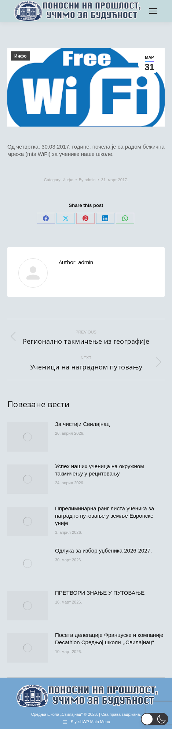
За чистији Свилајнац (82, 424)
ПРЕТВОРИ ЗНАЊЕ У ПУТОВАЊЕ (99, 593)
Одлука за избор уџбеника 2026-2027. (103, 550)
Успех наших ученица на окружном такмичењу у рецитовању (99, 470)
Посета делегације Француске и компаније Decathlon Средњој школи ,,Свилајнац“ (109, 638)
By (87, 180)
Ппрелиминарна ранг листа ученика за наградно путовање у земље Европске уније (104, 515)
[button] (154, 719)
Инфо (20, 56)
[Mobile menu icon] (153, 11)
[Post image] (27, 437)
